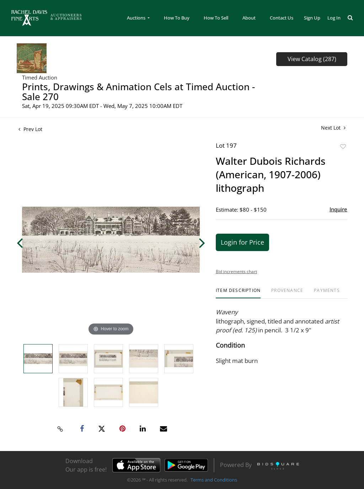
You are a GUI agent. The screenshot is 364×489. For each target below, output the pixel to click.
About (249, 18)
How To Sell (216, 18)
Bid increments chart (236, 271)
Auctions (136, 18)
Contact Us (281, 18)
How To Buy (176, 18)
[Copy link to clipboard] (60, 429)
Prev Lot (30, 129)
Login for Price (242, 242)
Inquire (338, 209)
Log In (334, 18)
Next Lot (333, 128)
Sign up (312, 18)
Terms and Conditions (214, 480)
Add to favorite (343, 146)
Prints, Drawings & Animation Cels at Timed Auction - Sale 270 (138, 91)
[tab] (238, 293)
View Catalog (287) (312, 59)
